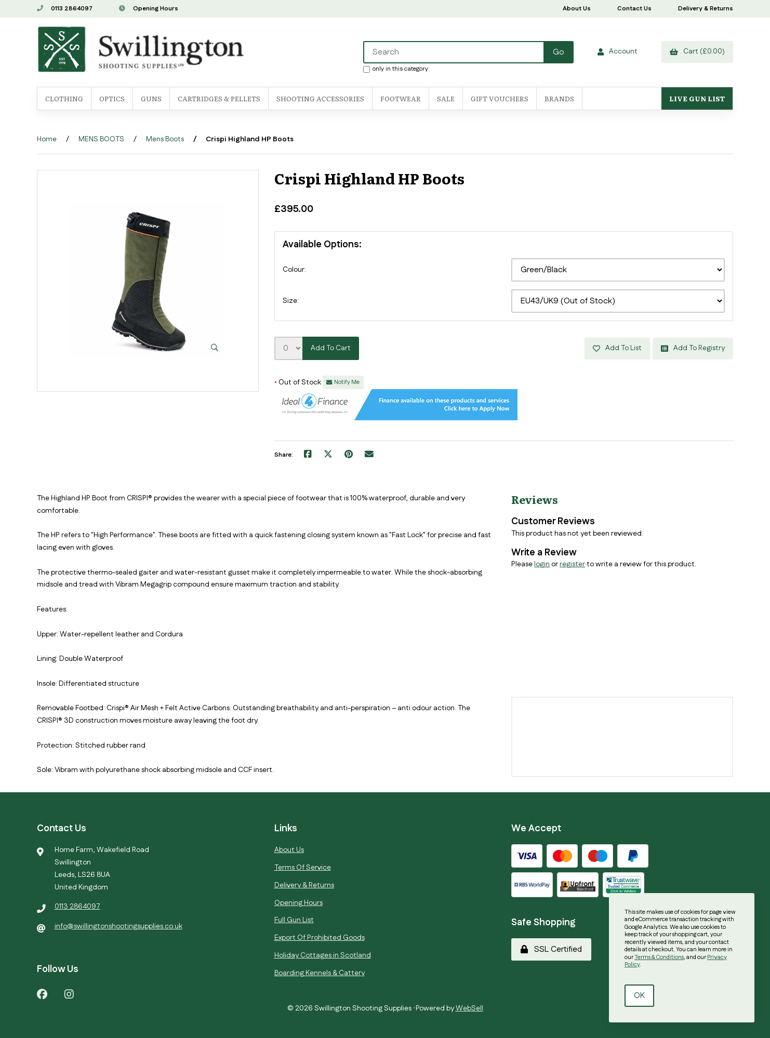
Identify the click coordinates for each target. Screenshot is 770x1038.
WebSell (469, 1008)
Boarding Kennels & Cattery (319, 973)
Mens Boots (165, 139)
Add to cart (331, 348)
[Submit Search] (558, 52)
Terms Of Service (302, 867)
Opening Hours (148, 8)
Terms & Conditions (659, 957)
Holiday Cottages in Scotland (322, 955)
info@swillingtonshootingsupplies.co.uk (118, 926)
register (572, 564)
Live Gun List (697, 98)
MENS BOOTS (101, 139)
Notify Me (343, 382)
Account (618, 51)
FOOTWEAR (400, 98)
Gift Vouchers (499, 98)
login (542, 564)
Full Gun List (294, 920)
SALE (446, 98)
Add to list (617, 348)
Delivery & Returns (705, 8)
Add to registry (693, 348)
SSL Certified (551, 949)
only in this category (395, 68)
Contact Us (634, 8)
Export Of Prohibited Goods (319, 938)
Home (47, 139)
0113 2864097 (64, 8)
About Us (577, 8)
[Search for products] (454, 52)
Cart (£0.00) (697, 51)
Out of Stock (298, 382)
